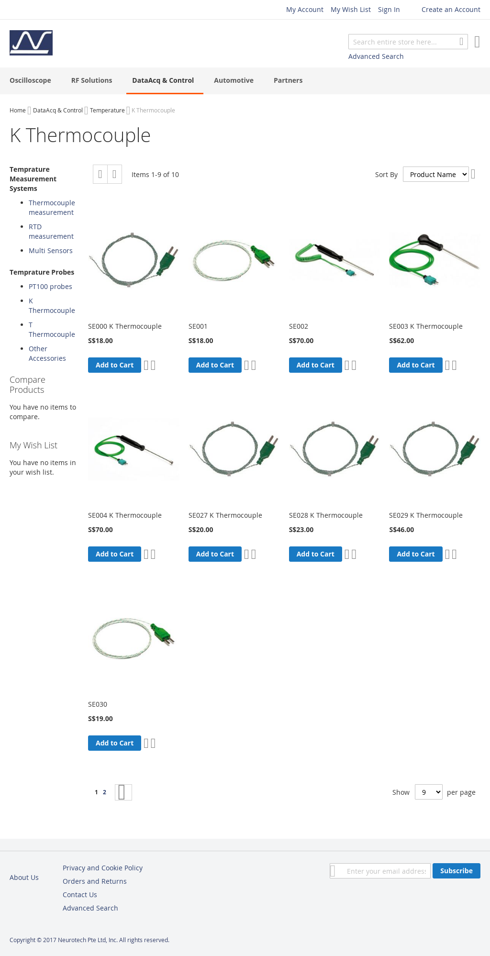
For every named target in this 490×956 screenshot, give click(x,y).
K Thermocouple (52, 305)
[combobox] (408, 41)
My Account (304, 9)
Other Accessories (47, 353)
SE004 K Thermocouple (125, 515)
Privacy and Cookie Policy (103, 867)
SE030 (97, 704)
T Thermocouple (52, 329)
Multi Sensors (51, 250)
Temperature (107, 110)
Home (18, 110)
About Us (24, 877)
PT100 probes (50, 286)
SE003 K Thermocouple (426, 326)
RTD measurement (51, 231)
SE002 (298, 326)
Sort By (386, 174)
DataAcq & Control (58, 110)
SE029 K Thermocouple (426, 515)
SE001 (198, 326)
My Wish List (351, 9)
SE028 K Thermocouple (326, 515)
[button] (146, 365)
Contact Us (80, 894)
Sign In (389, 9)
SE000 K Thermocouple (125, 326)
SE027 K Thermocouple (225, 515)
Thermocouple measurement (52, 207)
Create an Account (451, 9)
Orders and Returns (95, 881)
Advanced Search (376, 56)
